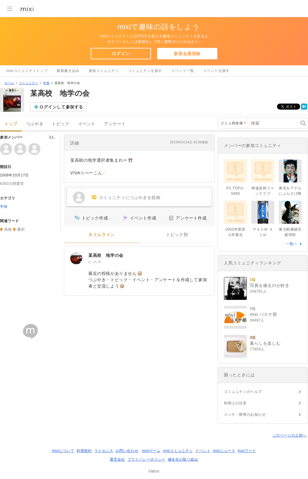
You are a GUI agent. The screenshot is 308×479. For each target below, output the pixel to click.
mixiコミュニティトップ (27, 71)
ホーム (9, 83)
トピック (60, 124)
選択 (21, 229)
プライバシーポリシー (146, 459)
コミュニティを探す (145, 71)
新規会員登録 (187, 53)
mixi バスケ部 (263, 314)
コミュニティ (28, 83)
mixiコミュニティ (178, 451)
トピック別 (177, 234)
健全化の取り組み (183, 459)
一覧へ (291, 244)
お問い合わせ (127, 451)
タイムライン (101, 234)
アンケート (115, 124)
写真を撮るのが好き (269, 285)
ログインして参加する (61, 106)
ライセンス (103, 451)
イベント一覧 (182, 71)
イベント (87, 124)
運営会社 (117, 459)
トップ (10, 124)
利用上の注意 (235, 403)
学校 (46, 83)
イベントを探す (216, 71)
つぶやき (34, 124)
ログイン (120, 53)
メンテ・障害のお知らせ (245, 414)
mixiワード (246, 451)
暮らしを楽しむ (265, 343)
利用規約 (84, 451)
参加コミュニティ (104, 71)
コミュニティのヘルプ (243, 392)
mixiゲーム (151, 451)
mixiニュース (224, 451)
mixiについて (63, 451)
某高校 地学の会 (106, 255)
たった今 (94, 261)
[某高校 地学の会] (76, 258)
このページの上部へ (289, 435)
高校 (8, 229)
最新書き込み (68, 71)
